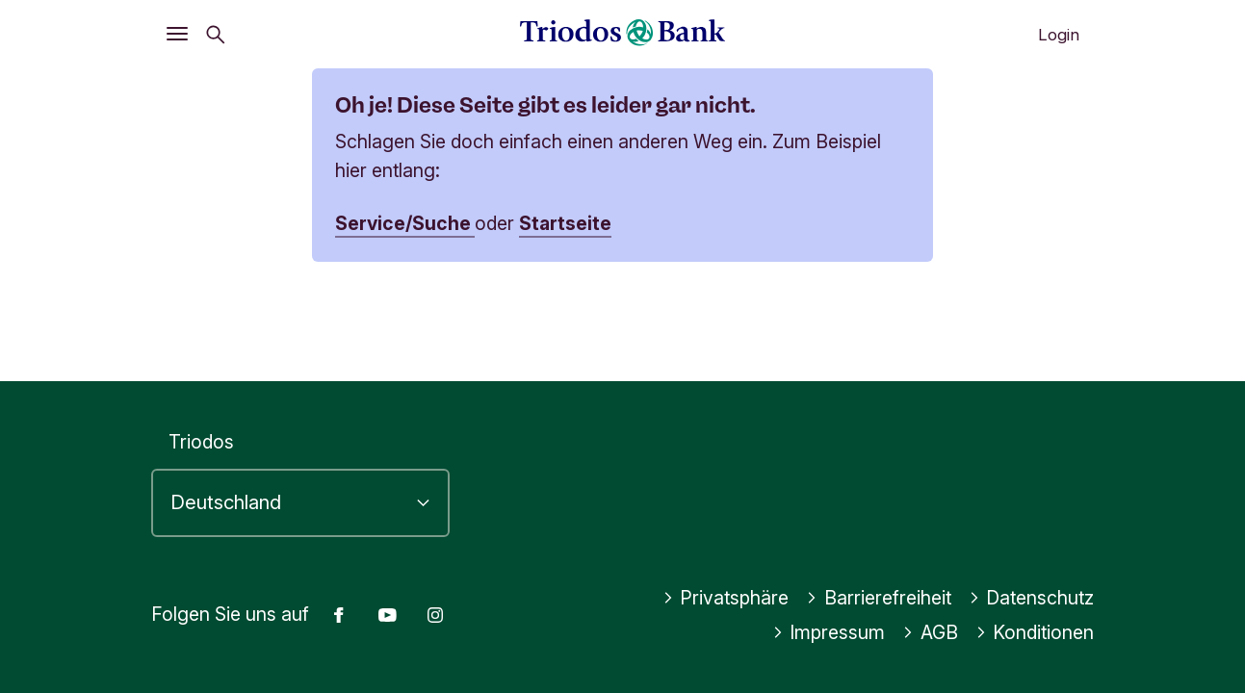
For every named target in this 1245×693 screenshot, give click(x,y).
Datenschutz (1032, 597)
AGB (930, 632)
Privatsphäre (726, 597)
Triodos (201, 441)
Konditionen (1035, 632)
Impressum (829, 632)
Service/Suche (405, 223)
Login (1058, 34)
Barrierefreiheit (878, 597)
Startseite (565, 223)
